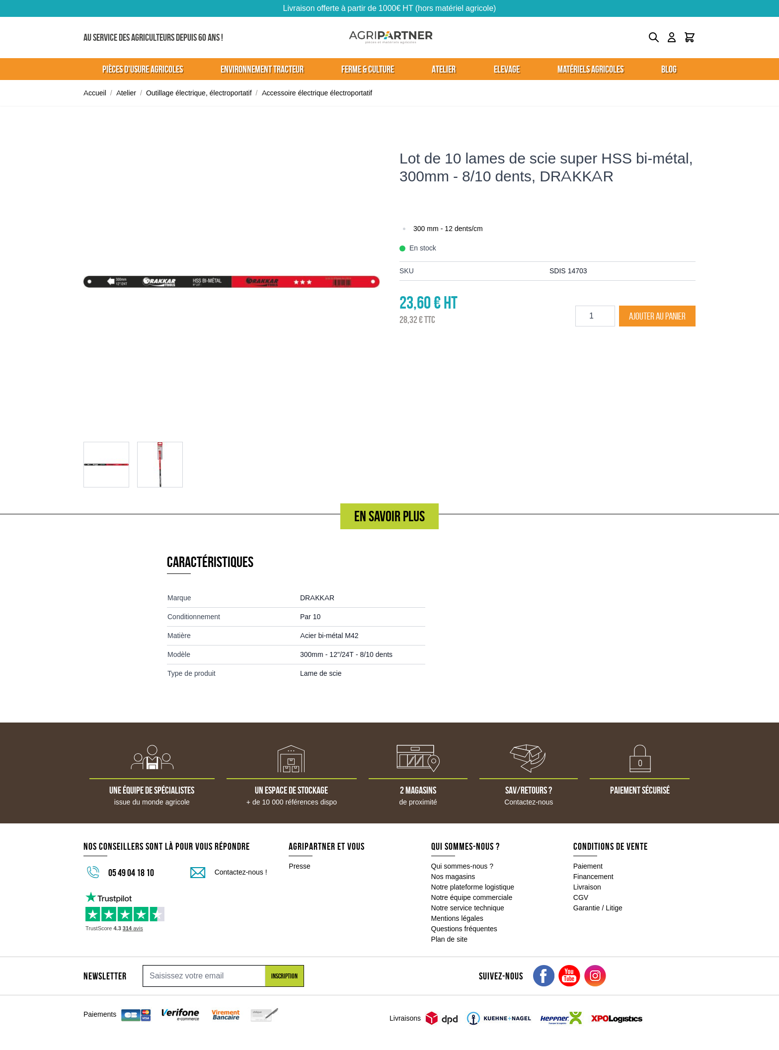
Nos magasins (453, 876)
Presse (300, 866)
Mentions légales (457, 918)
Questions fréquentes (464, 928)
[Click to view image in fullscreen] (231, 282)
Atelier (126, 92)
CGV (580, 897)
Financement (593, 876)
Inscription (284, 976)
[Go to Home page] (391, 37)
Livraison (587, 887)
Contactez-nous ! (241, 872)
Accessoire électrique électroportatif (317, 92)
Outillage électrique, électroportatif (199, 92)
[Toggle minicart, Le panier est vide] (690, 37)
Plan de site (449, 939)
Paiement (588, 866)
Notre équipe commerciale (472, 897)
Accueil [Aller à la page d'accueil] (94, 92)
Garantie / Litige (598, 907)
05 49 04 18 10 (131, 872)
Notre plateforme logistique (473, 887)
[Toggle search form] (654, 37)
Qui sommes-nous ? (462, 866)
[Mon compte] (672, 37)
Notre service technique (467, 907)
